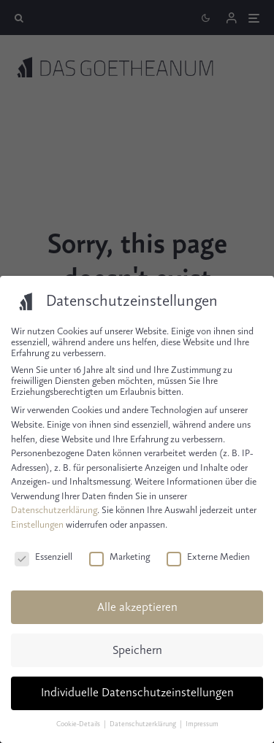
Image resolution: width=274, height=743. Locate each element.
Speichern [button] (137, 650)
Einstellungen (37, 525)
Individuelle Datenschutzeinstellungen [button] (137, 693)
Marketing (119, 557)
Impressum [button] (202, 724)
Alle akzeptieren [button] (137, 607)
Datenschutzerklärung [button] (144, 724)
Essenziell (43, 557)
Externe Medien (208, 557)
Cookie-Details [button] (79, 724)
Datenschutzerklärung (54, 510)
